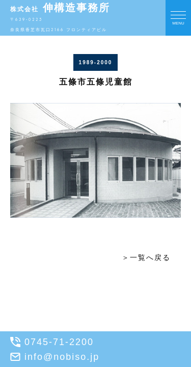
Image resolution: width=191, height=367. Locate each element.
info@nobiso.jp (54, 356)
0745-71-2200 (52, 342)
